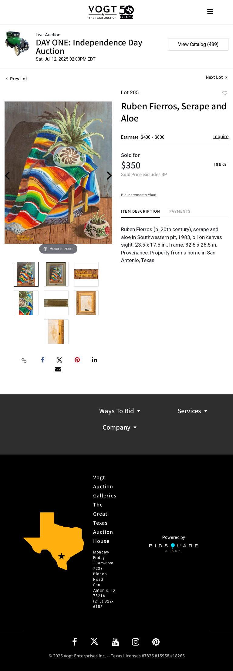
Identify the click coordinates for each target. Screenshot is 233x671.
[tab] (140, 213)
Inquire (220, 136)
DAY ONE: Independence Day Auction (89, 46)
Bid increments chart (139, 195)
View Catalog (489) (198, 44)
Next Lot (216, 77)
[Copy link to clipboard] (24, 360)
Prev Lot (16, 78)
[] (221, 164)
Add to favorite (224, 93)
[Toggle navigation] (210, 12)
